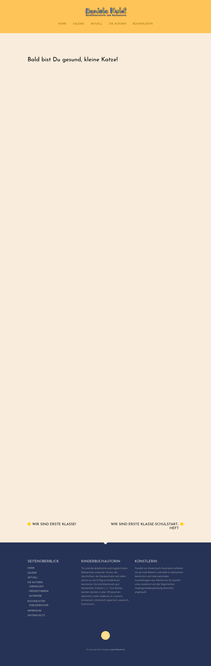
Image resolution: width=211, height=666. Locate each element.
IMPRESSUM (34, 610)
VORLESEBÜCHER (38, 605)
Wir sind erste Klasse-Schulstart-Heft (147, 526)
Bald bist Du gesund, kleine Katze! (73, 60)
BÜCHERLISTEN (143, 24)
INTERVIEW (35, 595)
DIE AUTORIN (117, 24)
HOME (62, 24)
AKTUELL (97, 24)
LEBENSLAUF (36, 586)
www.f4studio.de (118, 649)
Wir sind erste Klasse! (52, 524)
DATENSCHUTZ (36, 615)
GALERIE (78, 24)
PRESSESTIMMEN (39, 591)
